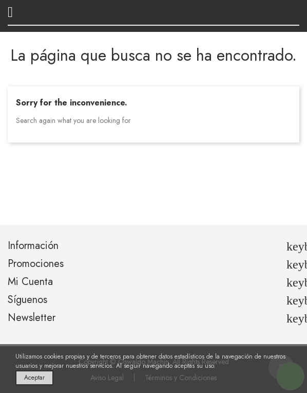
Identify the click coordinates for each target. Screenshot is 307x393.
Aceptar (34, 377)
